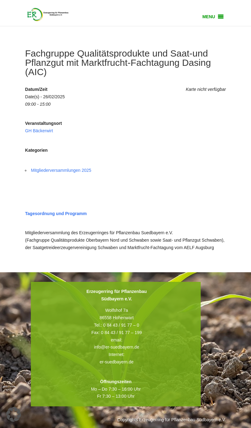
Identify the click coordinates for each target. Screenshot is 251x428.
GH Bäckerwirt (39, 130)
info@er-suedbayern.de (116, 347)
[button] (208, 16)
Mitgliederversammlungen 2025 (61, 170)
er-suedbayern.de (117, 361)
